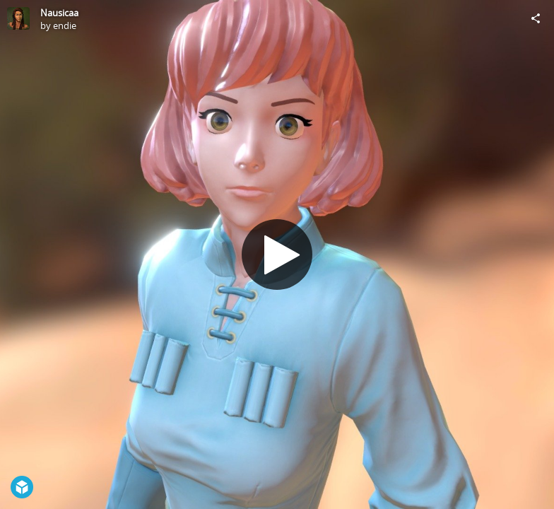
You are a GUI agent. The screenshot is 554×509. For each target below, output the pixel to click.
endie (64, 25)
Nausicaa (59, 12)
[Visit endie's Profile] (18, 18)
